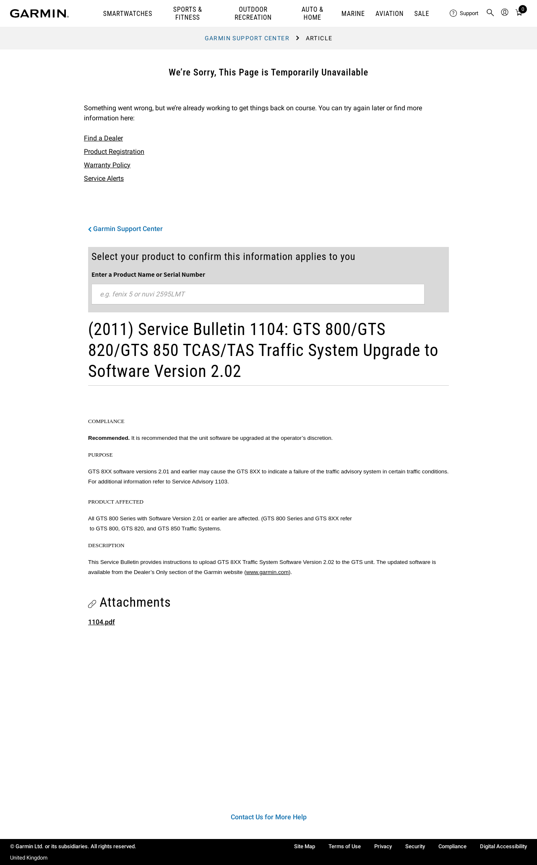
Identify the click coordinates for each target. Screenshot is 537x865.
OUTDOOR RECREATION (253, 13)
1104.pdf (101, 622)
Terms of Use (344, 846)
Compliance (452, 846)
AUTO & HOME (312, 13)
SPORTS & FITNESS (187, 13)
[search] (490, 13)
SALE (422, 14)
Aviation (389, 14)
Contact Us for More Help (269, 817)
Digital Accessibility (503, 846)
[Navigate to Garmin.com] (39, 13)
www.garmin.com (267, 572)
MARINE (353, 14)
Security (415, 846)
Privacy (383, 846)
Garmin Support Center (247, 38)
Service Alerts (104, 178)
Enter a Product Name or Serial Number (148, 274)
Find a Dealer (103, 138)
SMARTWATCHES (127, 14)
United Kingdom (28, 858)
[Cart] (519, 13)
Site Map (304, 846)
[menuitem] (464, 13)
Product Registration (114, 152)
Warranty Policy (107, 165)
